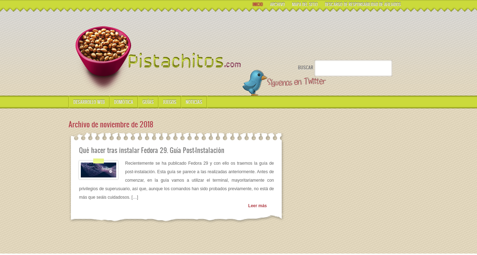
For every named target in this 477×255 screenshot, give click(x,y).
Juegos (169, 102)
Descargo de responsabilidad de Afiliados (363, 4)
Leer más (257, 205)
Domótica (123, 102)
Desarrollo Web (89, 102)
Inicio (258, 4)
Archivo (277, 4)
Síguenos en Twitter (283, 83)
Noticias (194, 102)
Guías (148, 102)
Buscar (305, 67)
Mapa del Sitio (305, 4)
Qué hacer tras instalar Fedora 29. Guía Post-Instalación (151, 150)
